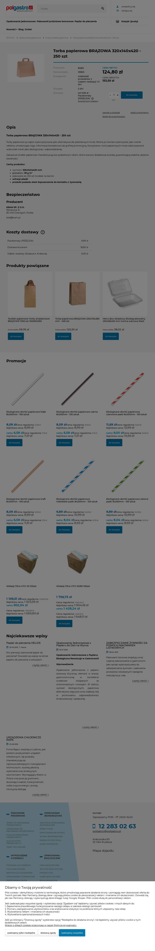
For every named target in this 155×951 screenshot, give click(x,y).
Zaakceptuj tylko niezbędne (21, 933)
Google (73, 898)
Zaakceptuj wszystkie (72, 933)
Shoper (81, 898)
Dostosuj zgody (48, 933)
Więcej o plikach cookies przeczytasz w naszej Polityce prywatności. (41, 925)
